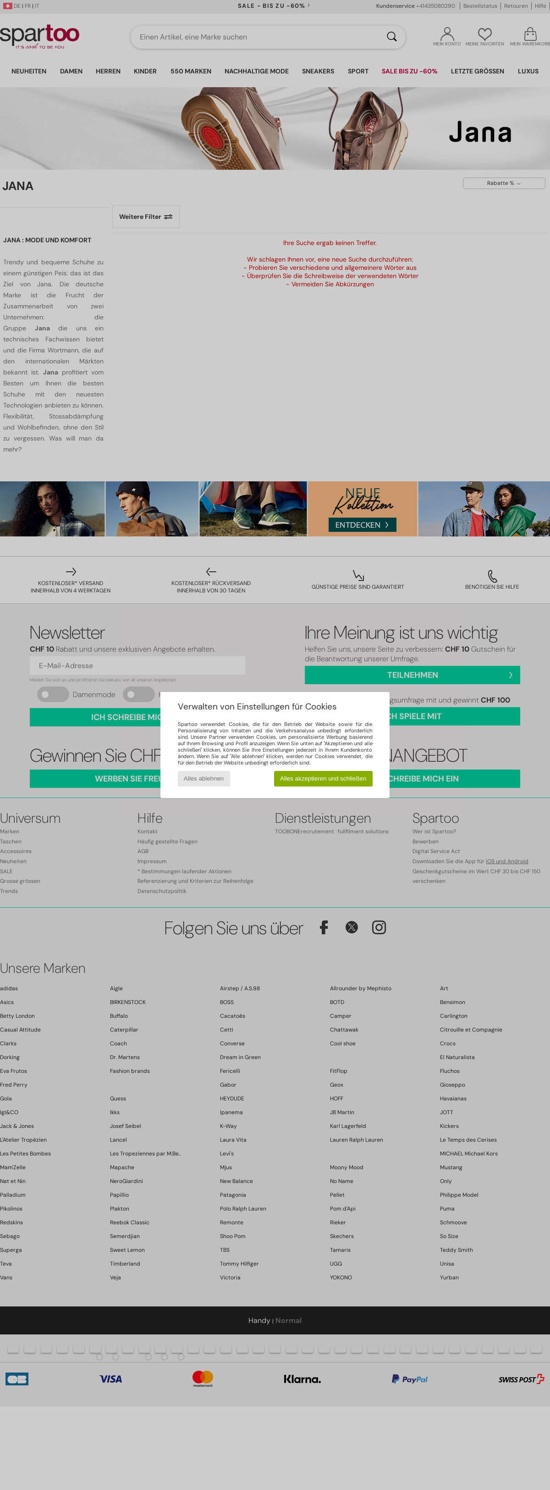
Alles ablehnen (204, 778)
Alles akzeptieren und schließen (323, 778)
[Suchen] (392, 37)
